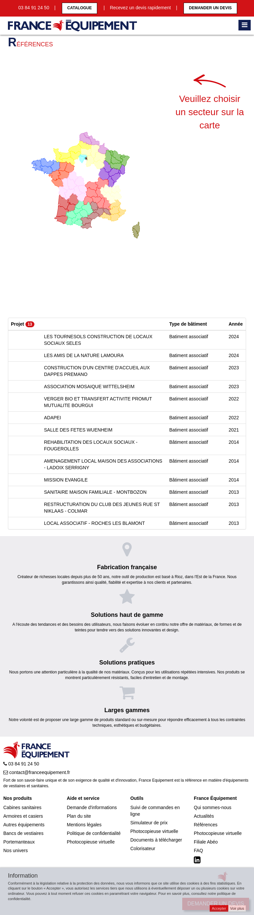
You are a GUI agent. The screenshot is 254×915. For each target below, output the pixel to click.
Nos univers (15, 850)
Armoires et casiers (23, 816)
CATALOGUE (79, 8)
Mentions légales (84, 824)
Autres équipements (24, 824)
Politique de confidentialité (94, 833)
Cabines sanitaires (22, 807)
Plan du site (79, 816)
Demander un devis (210, 8)
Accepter (219, 908)
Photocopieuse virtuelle (91, 842)
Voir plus (237, 908)
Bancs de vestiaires (23, 833)
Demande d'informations (92, 807)
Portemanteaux (19, 842)
